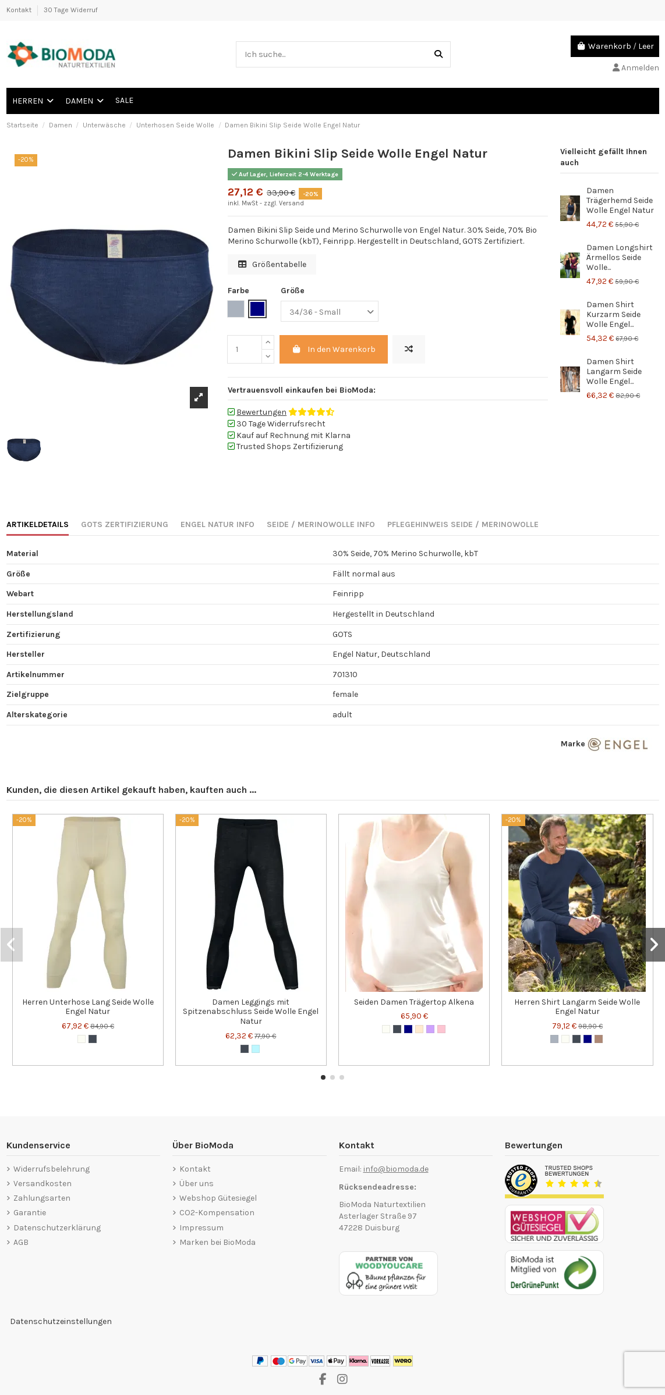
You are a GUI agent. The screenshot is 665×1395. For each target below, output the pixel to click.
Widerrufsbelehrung (51, 1169)
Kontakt (19, 10)
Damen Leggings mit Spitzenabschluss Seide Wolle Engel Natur (251, 1012)
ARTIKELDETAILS (37, 524)
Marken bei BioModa (217, 1242)
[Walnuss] (599, 1039)
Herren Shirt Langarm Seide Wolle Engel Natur (577, 1007)
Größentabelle (272, 264)
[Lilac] (430, 1029)
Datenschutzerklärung (57, 1228)
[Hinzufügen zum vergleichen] (408, 349)
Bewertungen (261, 412)
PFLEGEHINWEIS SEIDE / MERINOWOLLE (463, 524)
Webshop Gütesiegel (218, 1198)
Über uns (196, 1183)
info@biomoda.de (396, 1169)
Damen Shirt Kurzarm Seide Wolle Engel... (613, 314)
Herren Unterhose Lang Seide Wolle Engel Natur (88, 1007)
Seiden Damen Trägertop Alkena (414, 1002)
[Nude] (419, 1029)
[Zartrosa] (441, 1029)
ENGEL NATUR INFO (217, 524)
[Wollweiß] (81, 1039)
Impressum (201, 1228)
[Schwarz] (93, 1039)
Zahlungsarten (41, 1198)
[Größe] (330, 311)
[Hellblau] (256, 1049)
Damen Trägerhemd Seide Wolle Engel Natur (620, 200)
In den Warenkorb (334, 349)
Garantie (29, 1213)
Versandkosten (42, 1183)
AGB (21, 1242)
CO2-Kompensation (216, 1213)
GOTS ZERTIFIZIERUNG (124, 524)
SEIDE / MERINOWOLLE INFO (321, 524)
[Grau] (554, 1039)
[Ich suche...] (438, 54)
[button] (323, 1077)
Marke (573, 744)
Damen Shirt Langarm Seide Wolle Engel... (614, 371)
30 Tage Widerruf (71, 10)
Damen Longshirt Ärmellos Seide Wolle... (619, 257)
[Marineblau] (408, 1029)
